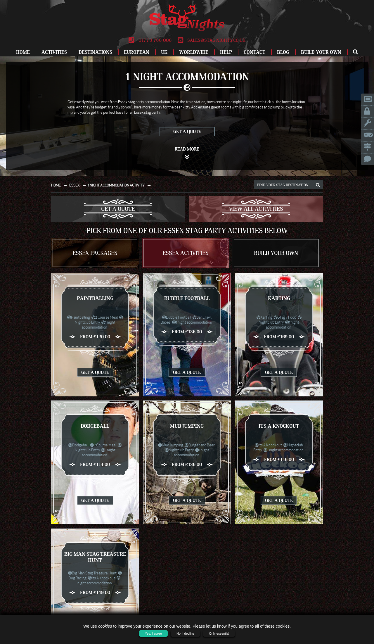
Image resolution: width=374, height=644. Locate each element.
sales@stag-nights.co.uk (211, 40)
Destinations (95, 52)
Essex (78, 185)
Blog (283, 52)
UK (164, 52)
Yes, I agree (153, 633)
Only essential (219, 633)
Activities (54, 52)
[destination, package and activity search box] (288, 184)
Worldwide (193, 52)
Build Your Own (321, 52)
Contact (254, 52)
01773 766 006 (150, 40)
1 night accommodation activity (120, 185)
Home (23, 52)
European (136, 52)
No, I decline (185, 633)
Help (226, 52)
